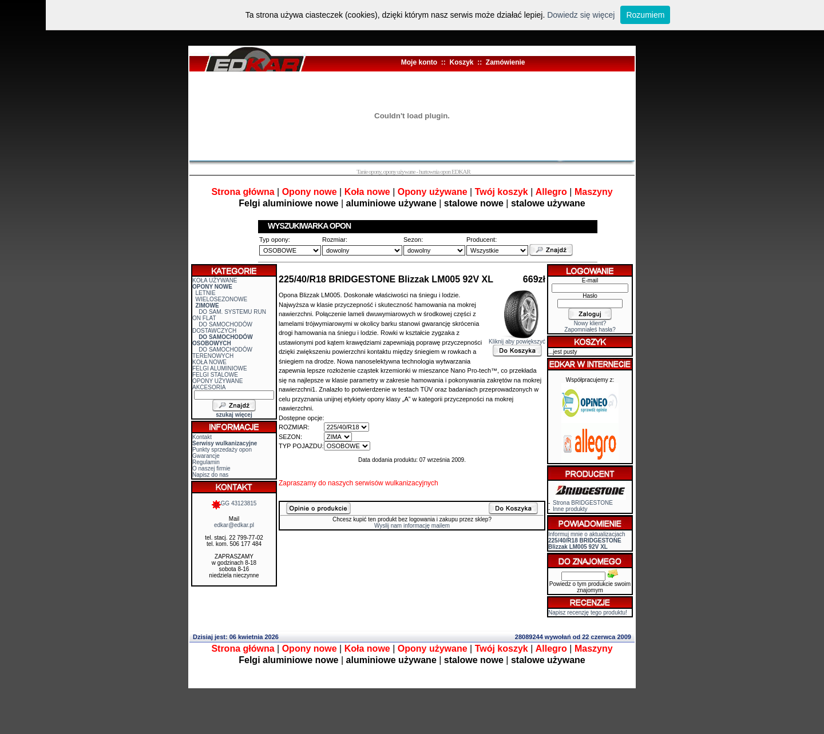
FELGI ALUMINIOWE (219, 368)
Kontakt (202, 437)
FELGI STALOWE (215, 375)
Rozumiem (645, 14)
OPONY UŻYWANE (217, 381)
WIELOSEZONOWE (222, 299)
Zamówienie (505, 62)
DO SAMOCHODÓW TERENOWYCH (222, 352)
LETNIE (206, 293)
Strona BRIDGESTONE (583, 503)
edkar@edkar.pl (234, 525)
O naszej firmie (211, 468)
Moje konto (419, 62)
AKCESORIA (208, 387)
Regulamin (206, 462)
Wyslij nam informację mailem (412, 525)
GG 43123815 (234, 503)
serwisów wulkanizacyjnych (396, 483)
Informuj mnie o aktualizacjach (586, 540)
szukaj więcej (234, 415)
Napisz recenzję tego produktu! (587, 612)
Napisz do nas (210, 475)
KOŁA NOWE (209, 362)
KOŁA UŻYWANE (214, 280)
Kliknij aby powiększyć (517, 339)
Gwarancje (206, 456)
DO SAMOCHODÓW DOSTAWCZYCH (222, 327)
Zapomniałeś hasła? (590, 329)
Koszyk (461, 62)
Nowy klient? (590, 323)
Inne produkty (570, 509)
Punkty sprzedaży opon (222, 449)
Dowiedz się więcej (581, 14)
